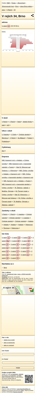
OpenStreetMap (14, 111)
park (3, 125)
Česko (14, 3)
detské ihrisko (27, 122)
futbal (19, 122)
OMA (8, 3)
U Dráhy (14, 134)
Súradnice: (5, 277)
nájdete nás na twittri (9, 340)
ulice (3, 10)
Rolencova (29, 224)
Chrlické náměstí (24, 134)
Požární (29, 138)
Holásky (30, 221)
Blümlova (5, 138)
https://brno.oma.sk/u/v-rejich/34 (9, 112)
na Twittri (19, 375)
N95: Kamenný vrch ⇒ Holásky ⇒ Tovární (17, 181)
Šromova (6, 228)
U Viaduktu (5, 134)
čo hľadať (5, 359)
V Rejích (9, 10)
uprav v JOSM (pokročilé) (24, 274)
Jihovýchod (21, 3)
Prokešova (5, 141)
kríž (8, 125)
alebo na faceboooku (9, 342)
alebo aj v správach (9, 345)
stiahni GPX (5, 278)
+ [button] (4, 70)
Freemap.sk (24, 111)
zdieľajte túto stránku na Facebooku (12, 375)
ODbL (22, 390)
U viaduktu (20, 214)
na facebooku (14, 374)
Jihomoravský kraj (8, 6)
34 (15, 10)
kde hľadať (5, 350)
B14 (3, 151)
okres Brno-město (26, 6)
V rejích (6, 26)
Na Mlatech (21, 138)
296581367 (5, 275)
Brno (17, 6)
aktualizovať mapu (12, 274)
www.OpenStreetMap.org (23, 389)
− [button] (4, 73)
